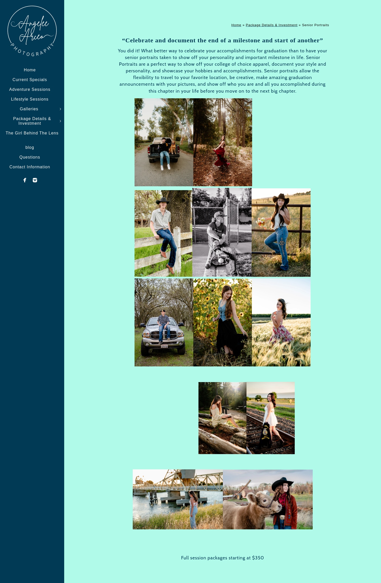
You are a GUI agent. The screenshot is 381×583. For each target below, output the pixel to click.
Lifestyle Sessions (30, 99)
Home (30, 70)
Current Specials (30, 79)
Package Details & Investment (32, 120)
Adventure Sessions (29, 89)
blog (29, 147)
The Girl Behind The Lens (32, 133)
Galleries (30, 109)
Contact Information (29, 167)
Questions (29, 157)
